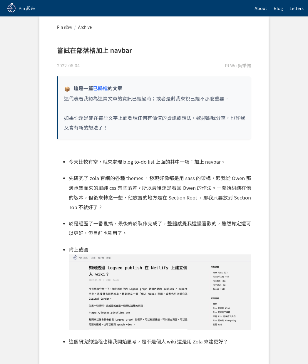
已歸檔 (100, 88)
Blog (278, 8)
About (261, 8)
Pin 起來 (64, 27)
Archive (85, 27)
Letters (296, 8)
